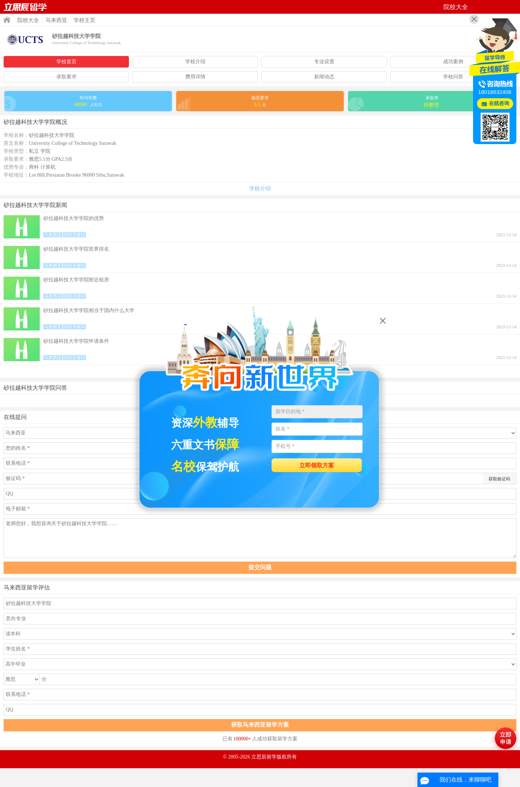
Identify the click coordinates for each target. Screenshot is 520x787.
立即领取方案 (316, 465)
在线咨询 (499, 103)
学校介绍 (195, 61)
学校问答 (453, 76)
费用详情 (195, 76)
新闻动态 (324, 76)
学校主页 (84, 20)
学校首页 (66, 61)
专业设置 (324, 61)
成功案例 (453, 61)
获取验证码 (499, 478)
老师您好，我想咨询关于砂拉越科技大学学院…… (260, 538)
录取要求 (66, 76)
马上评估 (505, 738)
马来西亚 (56, 20)
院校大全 (28, 20)
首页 (25, 7)
